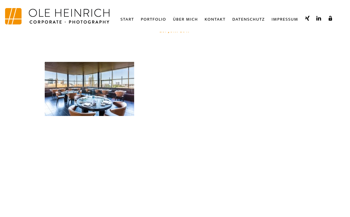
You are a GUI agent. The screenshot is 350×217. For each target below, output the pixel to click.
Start (127, 19)
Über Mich (185, 19)
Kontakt (215, 19)
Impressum (285, 19)
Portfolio (153, 19)
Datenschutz (248, 19)
